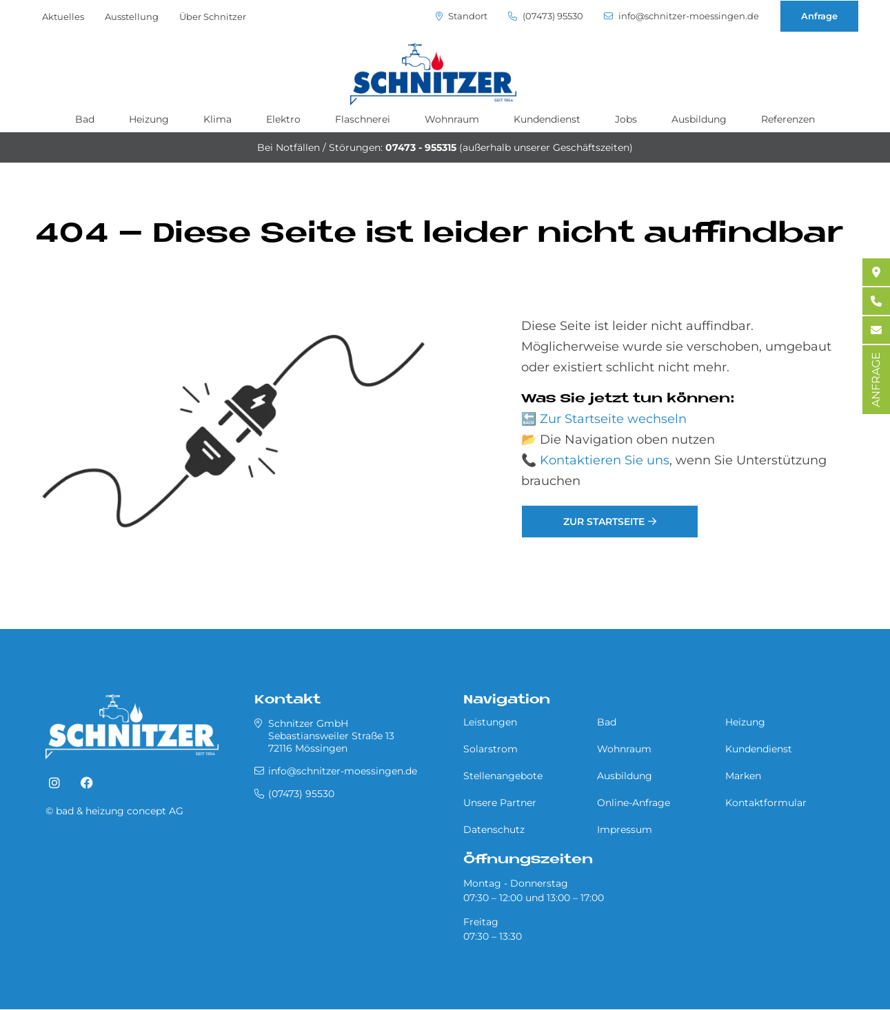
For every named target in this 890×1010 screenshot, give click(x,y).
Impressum (624, 829)
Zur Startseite (604, 521)
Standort (461, 16)
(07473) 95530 (545, 16)
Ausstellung (132, 16)
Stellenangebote (503, 776)
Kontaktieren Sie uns (604, 460)
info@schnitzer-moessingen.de (681, 16)
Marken (743, 776)
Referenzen (788, 119)
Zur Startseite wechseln (613, 418)
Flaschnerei (362, 119)
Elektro (283, 119)
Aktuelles (63, 16)
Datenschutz (494, 829)
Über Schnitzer (212, 16)
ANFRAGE (875, 379)
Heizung (149, 119)
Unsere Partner (499, 802)
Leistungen (490, 722)
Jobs (626, 119)
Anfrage (819, 15)
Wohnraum (452, 119)
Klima (217, 119)
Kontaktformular (766, 802)
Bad (84, 119)
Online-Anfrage (633, 802)
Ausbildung (699, 119)
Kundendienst (547, 119)
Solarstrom (490, 749)
